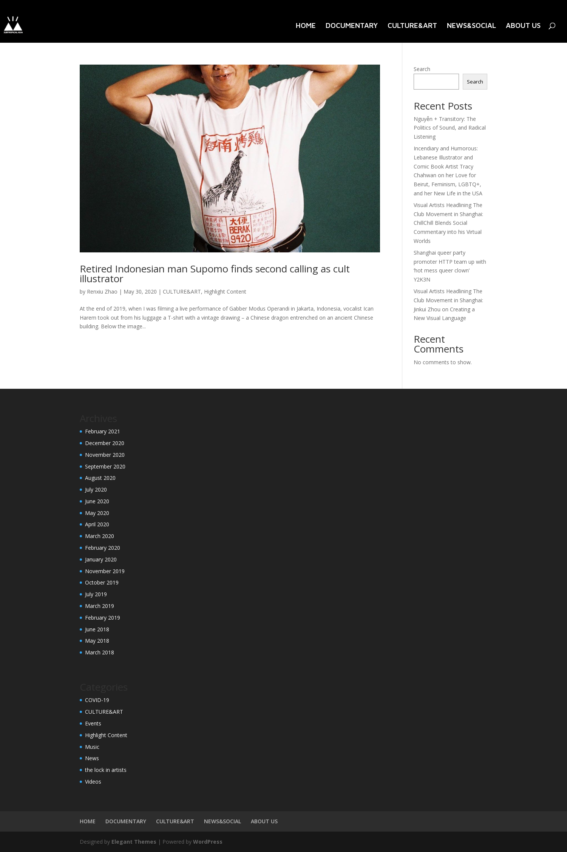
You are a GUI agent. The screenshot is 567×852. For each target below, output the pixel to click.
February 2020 (102, 547)
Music (92, 746)
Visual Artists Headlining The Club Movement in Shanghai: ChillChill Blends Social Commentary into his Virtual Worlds (448, 222)
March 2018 (99, 652)
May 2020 (97, 512)
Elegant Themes (133, 841)
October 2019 (102, 582)
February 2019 (102, 617)
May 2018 (97, 640)
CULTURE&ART (412, 26)
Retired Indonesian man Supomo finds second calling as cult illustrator (215, 273)
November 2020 (105, 454)
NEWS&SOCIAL (471, 26)
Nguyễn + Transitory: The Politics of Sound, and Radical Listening (450, 128)
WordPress (207, 841)
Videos (93, 781)
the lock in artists (106, 769)
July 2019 (96, 594)
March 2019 (99, 605)
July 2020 (96, 489)
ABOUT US (523, 26)
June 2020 (97, 501)
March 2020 (99, 536)
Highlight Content (225, 291)
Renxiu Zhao (102, 291)
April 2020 (97, 524)
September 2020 (105, 466)
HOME (306, 26)
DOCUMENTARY (352, 26)
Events (93, 723)
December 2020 (104, 443)
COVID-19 (97, 700)
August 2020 (100, 477)
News (92, 758)
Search (422, 69)
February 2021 (102, 431)
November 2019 (105, 571)
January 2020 (101, 559)
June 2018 (97, 629)
